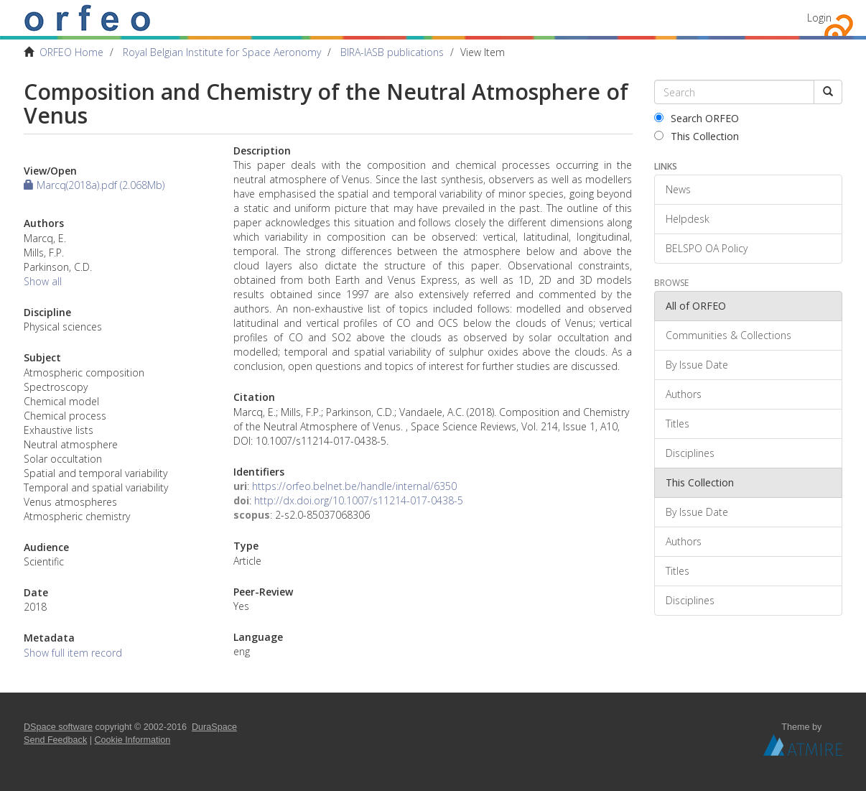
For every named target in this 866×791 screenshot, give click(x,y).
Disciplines (690, 453)
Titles (677, 423)
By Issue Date (697, 364)
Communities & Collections (728, 335)
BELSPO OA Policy (707, 248)
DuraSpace (214, 727)
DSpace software (58, 727)
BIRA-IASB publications (392, 52)
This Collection (696, 136)
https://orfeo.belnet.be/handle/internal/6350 (354, 486)
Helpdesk (687, 219)
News (678, 189)
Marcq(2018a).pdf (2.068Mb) (94, 185)
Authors (684, 394)
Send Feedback (55, 740)
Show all (43, 281)
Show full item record (73, 653)
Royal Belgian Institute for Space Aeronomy (222, 52)
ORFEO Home (71, 52)
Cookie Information (133, 740)
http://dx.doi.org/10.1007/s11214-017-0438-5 (358, 500)
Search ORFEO (696, 118)
